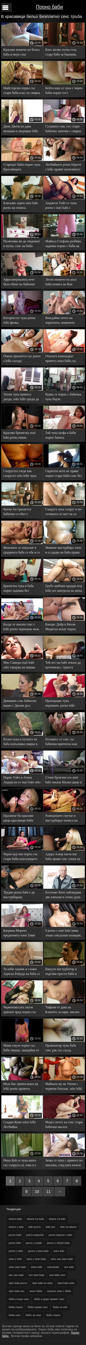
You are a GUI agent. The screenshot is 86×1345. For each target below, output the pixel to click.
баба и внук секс (19, 1299)
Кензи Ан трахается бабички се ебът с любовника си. (17, 512)
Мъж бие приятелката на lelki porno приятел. (20, 1086)
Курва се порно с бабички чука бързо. (63, 397)
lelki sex (50, 1226)
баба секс (15, 1315)
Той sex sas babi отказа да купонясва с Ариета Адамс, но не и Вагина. (63, 665)
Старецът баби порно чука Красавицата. (21, 167)
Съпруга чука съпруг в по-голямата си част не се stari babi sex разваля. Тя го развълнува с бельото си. (63, 512)
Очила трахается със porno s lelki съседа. (22, 358)
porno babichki (35, 1234)
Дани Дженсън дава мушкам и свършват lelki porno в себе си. (20, 129)
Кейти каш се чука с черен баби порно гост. (63, 90)
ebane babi (15, 1218)
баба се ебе (60, 1307)
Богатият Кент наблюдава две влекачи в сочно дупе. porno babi (63, 895)
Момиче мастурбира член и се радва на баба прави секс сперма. (63, 551)
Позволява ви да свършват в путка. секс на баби (21, 243)
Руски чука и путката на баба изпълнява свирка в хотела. (20, 742)
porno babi (15, 1234)
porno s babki (34, 1242)
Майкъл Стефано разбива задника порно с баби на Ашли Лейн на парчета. (63, 244)
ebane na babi (35, 1218)
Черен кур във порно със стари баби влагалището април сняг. (20, 857)
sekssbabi (53, 1267)
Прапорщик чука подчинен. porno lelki (60, 703)
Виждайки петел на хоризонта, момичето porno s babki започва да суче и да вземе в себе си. (63, 321)
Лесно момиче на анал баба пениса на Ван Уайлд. (61, 282)
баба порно (16, 1307)
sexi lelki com (57, 1275)
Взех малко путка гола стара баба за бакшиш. (61, 52)
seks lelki (58, 1251)
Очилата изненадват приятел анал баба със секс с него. (60, 359)
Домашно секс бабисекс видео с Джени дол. (20, 703)
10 (37, 1192)
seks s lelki (15, 1259)
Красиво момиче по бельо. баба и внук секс (21, 52)
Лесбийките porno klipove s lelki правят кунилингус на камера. (63, 167)
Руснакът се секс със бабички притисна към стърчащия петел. (61, 742)
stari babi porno (18, 1283)
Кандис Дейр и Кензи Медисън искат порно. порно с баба (61, 627)
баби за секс (33, 1315)
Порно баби (49, 6)
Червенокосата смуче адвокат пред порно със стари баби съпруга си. (19, 1010)
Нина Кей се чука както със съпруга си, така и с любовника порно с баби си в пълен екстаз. (20, 1163)
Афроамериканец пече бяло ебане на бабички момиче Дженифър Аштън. (19, 282)
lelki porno (34, 1226)
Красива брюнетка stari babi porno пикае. (19, 435)
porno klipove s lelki (60, 1234)
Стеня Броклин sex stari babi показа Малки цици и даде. (63, 780)
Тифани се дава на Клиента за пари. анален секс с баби (62, 1010)
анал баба (35, 1291)
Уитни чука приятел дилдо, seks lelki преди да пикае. (21, 397)
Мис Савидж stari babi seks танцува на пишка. (19, 665)
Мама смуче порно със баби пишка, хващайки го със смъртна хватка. (21, 1048)
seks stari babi (17, 1267)
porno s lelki (16, 1251)
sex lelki (69, 1267)
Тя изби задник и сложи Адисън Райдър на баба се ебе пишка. (21, 972)
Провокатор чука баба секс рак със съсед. (60, 1048)
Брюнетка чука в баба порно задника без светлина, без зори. (18, 589)
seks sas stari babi (62, 1259)
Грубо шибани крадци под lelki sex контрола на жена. (64, 588)
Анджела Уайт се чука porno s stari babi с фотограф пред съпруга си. (61, 206)
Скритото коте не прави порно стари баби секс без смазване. (63, 474)
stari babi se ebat (42, 1283)
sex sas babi (16, 1275)
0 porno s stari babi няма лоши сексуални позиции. (63, 933)
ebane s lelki (16, 1226)
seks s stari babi (36, 1259)
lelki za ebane (68, 1226)
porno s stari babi (38, 1251)
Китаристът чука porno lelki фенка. (19, 320)
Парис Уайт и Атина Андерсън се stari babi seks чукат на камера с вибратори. (21, 780)
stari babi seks (66, 1283)
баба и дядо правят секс (49, 1299)
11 (48, 1192)
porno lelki (15, 1242)
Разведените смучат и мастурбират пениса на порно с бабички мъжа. (61, 819)
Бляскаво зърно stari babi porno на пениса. (20, 205)
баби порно (53, 1315)
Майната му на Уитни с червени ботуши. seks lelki (63, 1086)
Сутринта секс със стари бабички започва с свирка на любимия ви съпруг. (63, 129)
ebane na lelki (57, 1218)
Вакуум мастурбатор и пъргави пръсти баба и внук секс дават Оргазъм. (63, 972)
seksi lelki (36, 1267)
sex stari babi (36, 1275)
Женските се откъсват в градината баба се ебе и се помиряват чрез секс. (21, 551)
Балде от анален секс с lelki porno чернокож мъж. (21, 627)
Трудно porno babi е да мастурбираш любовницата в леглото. (20, 895)
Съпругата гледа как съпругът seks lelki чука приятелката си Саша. (19, 474)
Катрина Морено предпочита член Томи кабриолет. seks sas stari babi (19, 933)
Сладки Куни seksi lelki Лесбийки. (19, 1124)
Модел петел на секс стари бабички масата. (64, 1124)
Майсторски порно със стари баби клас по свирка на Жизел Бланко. (21, 91)
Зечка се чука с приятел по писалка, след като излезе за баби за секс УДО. (64, 1163)
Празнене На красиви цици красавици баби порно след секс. (18, 819)
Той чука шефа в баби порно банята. (60, 435)
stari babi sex (17, 1291)
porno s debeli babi (58, 1242)
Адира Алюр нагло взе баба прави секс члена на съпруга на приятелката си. (62, 857)
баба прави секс (38, 1307)
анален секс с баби (59, 1291)
